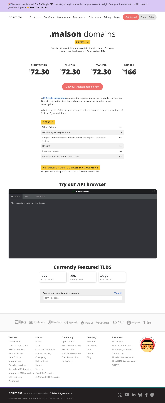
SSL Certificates (16, 353)
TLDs (37, 345)
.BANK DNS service (44, 373)
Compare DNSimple (45, 349)
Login (117, 17)
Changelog (40, 357)
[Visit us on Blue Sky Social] (140, 395)
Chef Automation (70, 357)
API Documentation (71, 345)
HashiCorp (67, 361)
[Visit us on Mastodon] (152, 395)
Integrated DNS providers (21, 373)
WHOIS (115, 365)
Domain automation (122, 345)
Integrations (15, 361)
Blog (89, 357)
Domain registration (18, 345)
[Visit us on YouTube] (126, 395)
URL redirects (15, 377)
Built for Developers (71, 353)
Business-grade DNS (122, 349)
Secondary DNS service (20, 369)
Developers (117, 341)
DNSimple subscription (54, 98)
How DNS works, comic (123, 357)
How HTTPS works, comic (124, 361)
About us (91, 341)
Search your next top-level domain (61, 293)
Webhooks (14, 380)
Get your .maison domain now (82, 86)
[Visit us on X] (120, 395)
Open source (68, 341)
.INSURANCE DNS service (47, 377)
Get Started (131, 17)
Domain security (43, 353)
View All (118, 293)
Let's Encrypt (15, 357)
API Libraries (68, 349)
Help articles (41, 361)
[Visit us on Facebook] (146, 395)
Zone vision (118, 353)
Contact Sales (147, 17)
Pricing (107, 17)
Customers (92, 345)
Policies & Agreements (61, 393)
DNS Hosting (15, 341)
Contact (91, 353)
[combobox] (82, 297)
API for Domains (17, 349)
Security (39, 369)
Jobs (89, 349)
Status (38, 365)
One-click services (17, 365)
